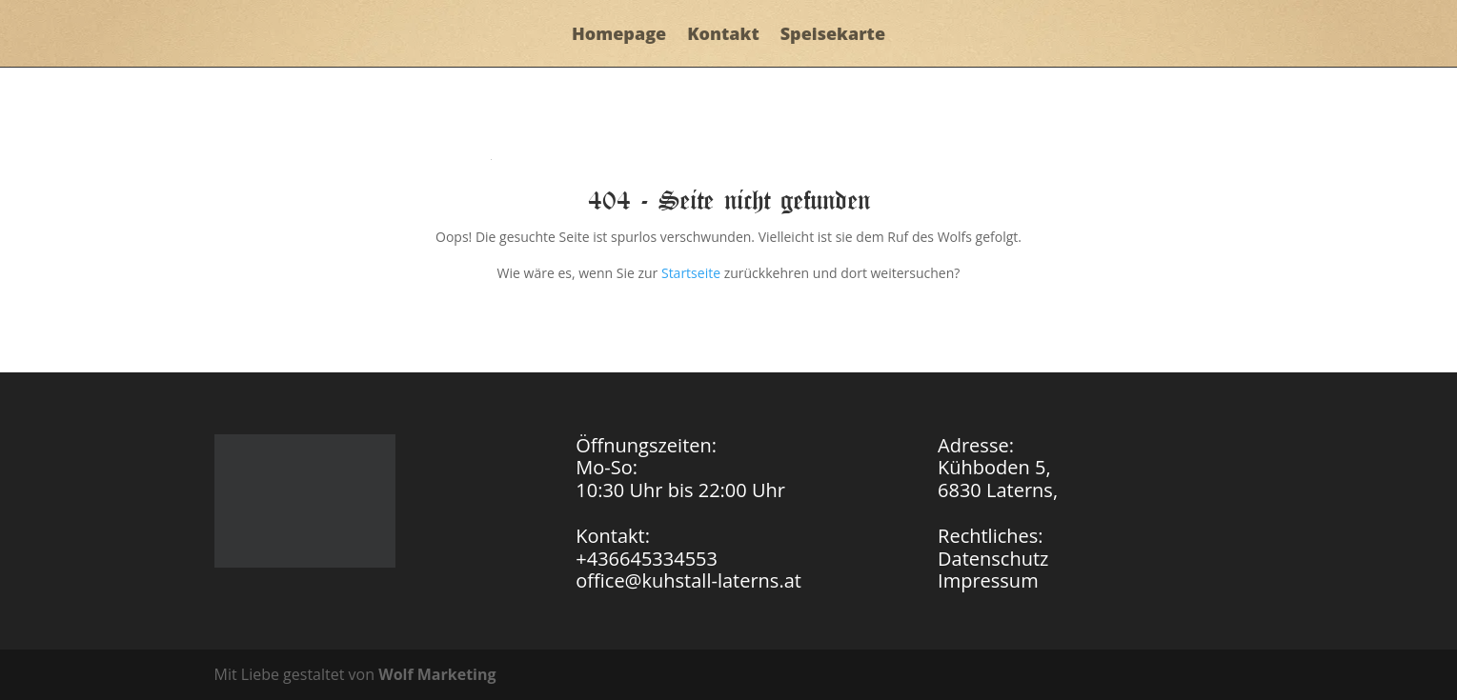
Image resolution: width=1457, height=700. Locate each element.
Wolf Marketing (437, 674)
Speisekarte (832, 36)
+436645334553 (647, 558)
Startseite (690, 273)
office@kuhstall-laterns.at (688, 580)
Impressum (988, 580)
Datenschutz (993, 558)
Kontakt (723, 36)
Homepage (619, 36)
